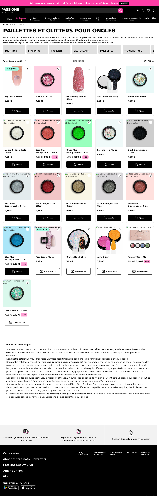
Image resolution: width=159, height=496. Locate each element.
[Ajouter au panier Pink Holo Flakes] (48, 111)
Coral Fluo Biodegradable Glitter (46, 151)
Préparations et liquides (85, 19)
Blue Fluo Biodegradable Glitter (15, 258)
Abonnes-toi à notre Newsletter (24, 459)
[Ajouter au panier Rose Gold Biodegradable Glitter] (140, 218)
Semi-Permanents (35, 19)
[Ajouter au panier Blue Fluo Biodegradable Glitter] (17, 271)
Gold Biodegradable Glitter (76, 204)
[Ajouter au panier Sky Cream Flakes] (17, 111)
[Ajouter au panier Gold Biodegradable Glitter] (78, 218)
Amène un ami (13, 470)
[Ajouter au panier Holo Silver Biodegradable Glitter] (17, 218)
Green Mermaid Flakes (16, 310)
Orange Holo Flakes (76, 257)
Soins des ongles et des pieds (132, 19)
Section (116, 439)
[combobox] (76, 10)
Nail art (97, 19)
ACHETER (124, 3)
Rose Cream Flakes (45, 257)
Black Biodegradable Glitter (138, 151)
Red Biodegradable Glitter (45, 204)
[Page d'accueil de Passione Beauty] (11, 10)
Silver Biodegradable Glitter (107, 204)
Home (5, 24)
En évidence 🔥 (21, 19)
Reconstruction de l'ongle (52, 19)
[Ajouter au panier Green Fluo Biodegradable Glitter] (78, 164)
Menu (7, 19)
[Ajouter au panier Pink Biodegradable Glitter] (78, 111)
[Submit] (123, 10)
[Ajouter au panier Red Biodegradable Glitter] (48, 218)
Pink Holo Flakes (44, 96)
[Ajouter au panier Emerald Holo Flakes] (109, 164)
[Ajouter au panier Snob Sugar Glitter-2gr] (109, 111)
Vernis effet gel (69, 19)
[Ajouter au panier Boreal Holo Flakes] (140, 111)
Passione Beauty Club (18, 464)
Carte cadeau (12, 453)
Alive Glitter (103, 257)
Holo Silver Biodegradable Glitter (15, 204)
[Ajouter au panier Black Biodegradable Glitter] (140, 164)
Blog (154, 18)
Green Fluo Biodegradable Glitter (77, 151)
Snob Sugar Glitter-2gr (108, 96)
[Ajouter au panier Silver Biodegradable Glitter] (109, 218)
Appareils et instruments (111, 19)
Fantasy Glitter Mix (137, 257)
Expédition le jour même (73, 437)
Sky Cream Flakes (13, 96)
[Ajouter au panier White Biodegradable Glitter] (17, 164)
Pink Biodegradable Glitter (76, 97)
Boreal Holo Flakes (137, 96)
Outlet (147, 18)
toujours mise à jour (139, 439)
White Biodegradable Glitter (15, 151)
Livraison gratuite (13, 437)
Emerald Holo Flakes (107, 150)
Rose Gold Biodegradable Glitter (138, 204)
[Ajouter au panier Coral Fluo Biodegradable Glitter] (48, 164)
